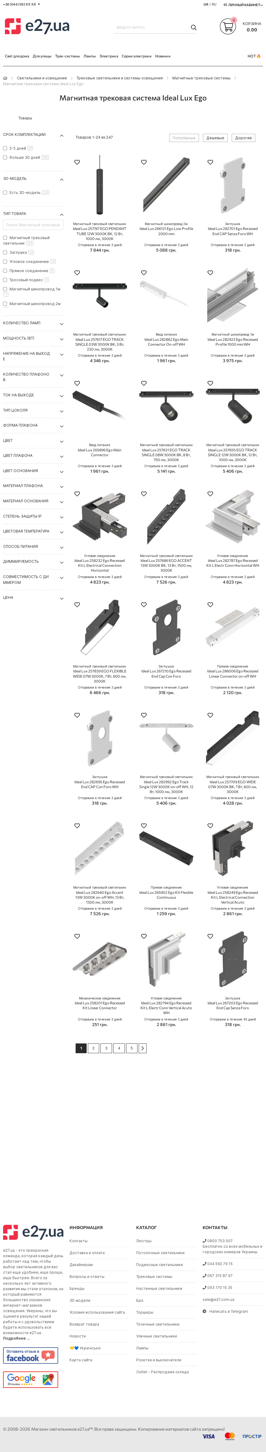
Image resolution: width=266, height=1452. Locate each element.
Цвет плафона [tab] (17, 455)
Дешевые (215, 138)
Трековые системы (154, 1276)
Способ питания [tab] (20, 546)
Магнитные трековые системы (201, 78)
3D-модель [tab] (15, 178)
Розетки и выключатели (158, 1360)
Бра (139, 1300)
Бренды (76, 1288)
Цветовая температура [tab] (26, 531)
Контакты (78, 1241)
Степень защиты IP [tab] (22, 516)
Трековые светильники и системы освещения (120, 78)
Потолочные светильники (160, 1252)
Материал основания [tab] (25, 501)
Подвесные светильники (159, 1264)
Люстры (144, 1241)
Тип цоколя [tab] (15, 410)
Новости (77, 1336)
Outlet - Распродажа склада (162, 1372)
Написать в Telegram (225, 1311)
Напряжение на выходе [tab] (26, 356)
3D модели (79, 1300)
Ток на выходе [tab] (18, 395)
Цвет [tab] (8, 440)
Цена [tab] (8, 597)
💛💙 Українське (85, 1348)
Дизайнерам (81, 1264)
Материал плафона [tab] (23, 485)
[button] (77, 163)
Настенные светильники (159, 1288)
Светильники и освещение (42, 78)
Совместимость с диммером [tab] (26, 579)
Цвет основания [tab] (20, 470)
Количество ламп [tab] (21, 323)
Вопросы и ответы (86, 1276)
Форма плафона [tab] (20, 425)
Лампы (142, 1348)
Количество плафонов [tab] (26, 377)
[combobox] (155, 27)
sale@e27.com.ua (218, 1299)
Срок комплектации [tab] (24, 134)
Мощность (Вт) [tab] (18, 338)
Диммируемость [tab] (21, 561)
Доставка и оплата (87, 1252)
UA (206, 4)
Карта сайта (80, 1360)
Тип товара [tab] (14, 213)
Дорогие (243, 138)
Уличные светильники (156, 1336)
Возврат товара (84, 1324)
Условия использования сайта (97, 1312)
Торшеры (144, 1312)
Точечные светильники (157, 1324)
